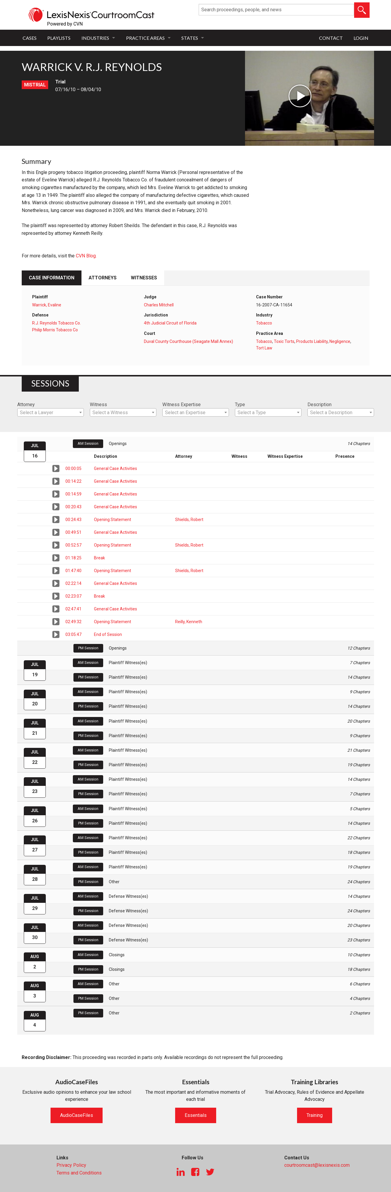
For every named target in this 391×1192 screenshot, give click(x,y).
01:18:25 (73, 557)
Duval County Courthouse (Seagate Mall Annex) (188, 341)
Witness (98, 404)
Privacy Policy (71, 1165)
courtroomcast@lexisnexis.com (317, 1165)
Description (319, 404)
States (189, 38)
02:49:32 (73, 621)
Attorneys (103, 278)
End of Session (108, 634)
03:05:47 (73, 634)
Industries (95, 38)
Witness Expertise (181, 404)
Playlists (58, 38)
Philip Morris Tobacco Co (55, 329)
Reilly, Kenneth (188, 621)
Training (315, 1115)
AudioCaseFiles (76, 1115)
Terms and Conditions (79, 1173)
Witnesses (144, 278)
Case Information (51, 278)
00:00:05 (73, 468)
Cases (30, 38)
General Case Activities (115, 468)
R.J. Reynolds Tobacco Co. (56, 323)
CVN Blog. (86, 256)
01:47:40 (73, 570)
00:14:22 (73, 481)
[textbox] (51, 413)
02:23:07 (73, 596)
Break (99, 557)
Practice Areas (145, 38)
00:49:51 (73, 532)
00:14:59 (73, 494)
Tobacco (264, 323)
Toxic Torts (284, 341)
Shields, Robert (189, 519)
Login (361, 38)
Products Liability (312, 341)
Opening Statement (112, 519)
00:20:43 (73, 506)
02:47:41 (73, 609)
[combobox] (50, 412)
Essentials (196, 1115)
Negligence (339, 341)
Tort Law (264, 348)
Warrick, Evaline (46, 305)
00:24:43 (73, 519)
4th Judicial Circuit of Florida (170, 323)
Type (240, 404)
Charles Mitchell (159, 305)
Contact (331, 38)
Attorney (26, 404)
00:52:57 (73, 545)
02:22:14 (73, 583)
